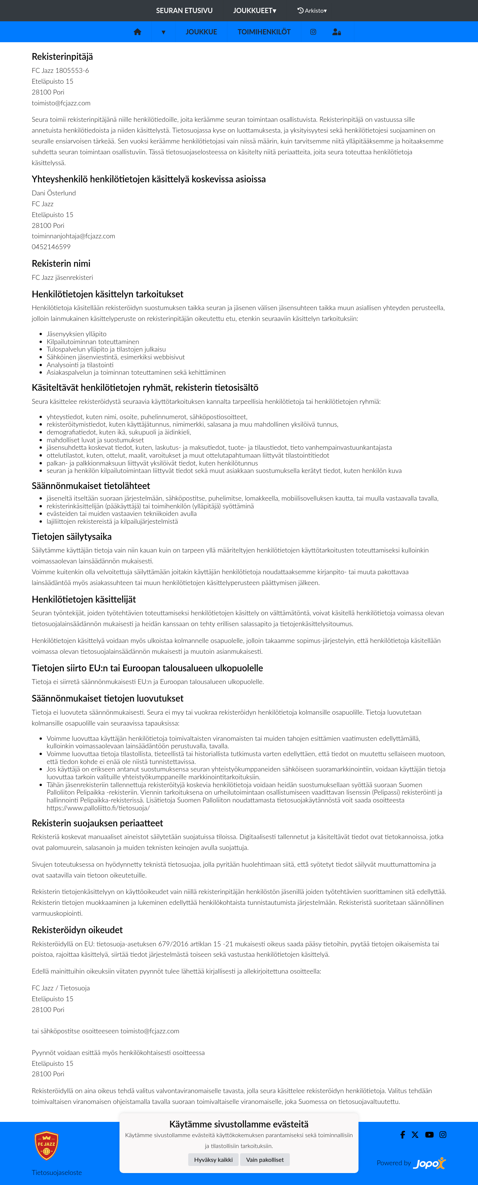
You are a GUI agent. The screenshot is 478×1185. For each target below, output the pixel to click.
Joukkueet (254, 10)
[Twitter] (412, 1135)
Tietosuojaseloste (57, 1172)
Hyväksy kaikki (213, 1159)
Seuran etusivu (184, 10)
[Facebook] (399, 1135)
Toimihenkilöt (264, 32)
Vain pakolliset (265, 1159)
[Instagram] (313, 32)
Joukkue (201, 32)
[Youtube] (426, 1135)
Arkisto (312, 10)
